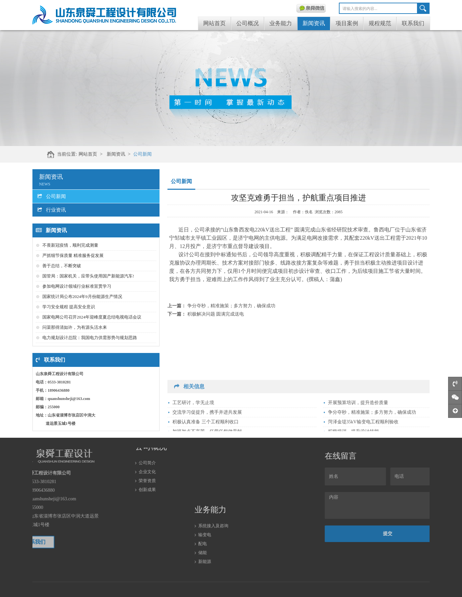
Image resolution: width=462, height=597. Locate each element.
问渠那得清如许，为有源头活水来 (74, 327)
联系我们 (413, 23)
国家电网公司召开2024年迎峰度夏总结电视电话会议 (91, 317)
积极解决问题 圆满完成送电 (215, 314)
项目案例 (347, 23)
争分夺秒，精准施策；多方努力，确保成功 (231, 305)
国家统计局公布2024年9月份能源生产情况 (82, 296)
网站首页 (214, 23)
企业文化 (147, 453)
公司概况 (247, 23)
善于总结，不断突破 (61, 265)
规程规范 (380, 23)
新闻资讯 (313, 23)
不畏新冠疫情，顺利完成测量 (70, 245)
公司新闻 (172, 154)
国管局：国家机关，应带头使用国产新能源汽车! (88, 276)
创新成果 (147, 471)
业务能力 (280, 23)
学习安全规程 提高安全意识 (68, 306)
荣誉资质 (147, 462)
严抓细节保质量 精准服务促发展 (73, 255)
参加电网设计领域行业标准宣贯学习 (76, 286)
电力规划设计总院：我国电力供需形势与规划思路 (89, 337)
